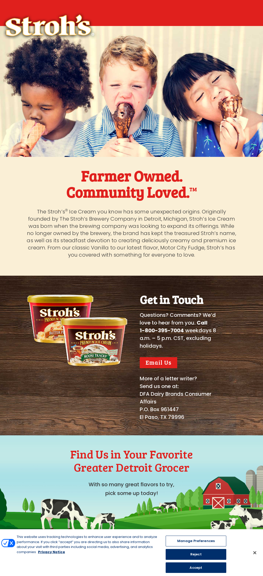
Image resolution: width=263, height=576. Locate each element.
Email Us (158, 362)
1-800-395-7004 (162, 330)
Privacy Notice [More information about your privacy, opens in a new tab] (51, 556)
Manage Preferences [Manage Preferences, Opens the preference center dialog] (196, 545)
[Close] (254, 557)
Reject (196, 558)
